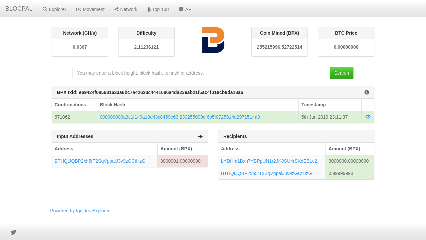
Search (341, 73)
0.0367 (80, 47)
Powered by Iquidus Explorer (80, 210)
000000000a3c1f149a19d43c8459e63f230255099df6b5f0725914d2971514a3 (180, 117)
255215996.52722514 (279, 47)
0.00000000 (346, 47)
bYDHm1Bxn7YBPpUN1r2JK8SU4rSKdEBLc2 (269, 161)
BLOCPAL (19, 8)
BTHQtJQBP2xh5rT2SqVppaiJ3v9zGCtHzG (100, 161)
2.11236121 (146, 47)
